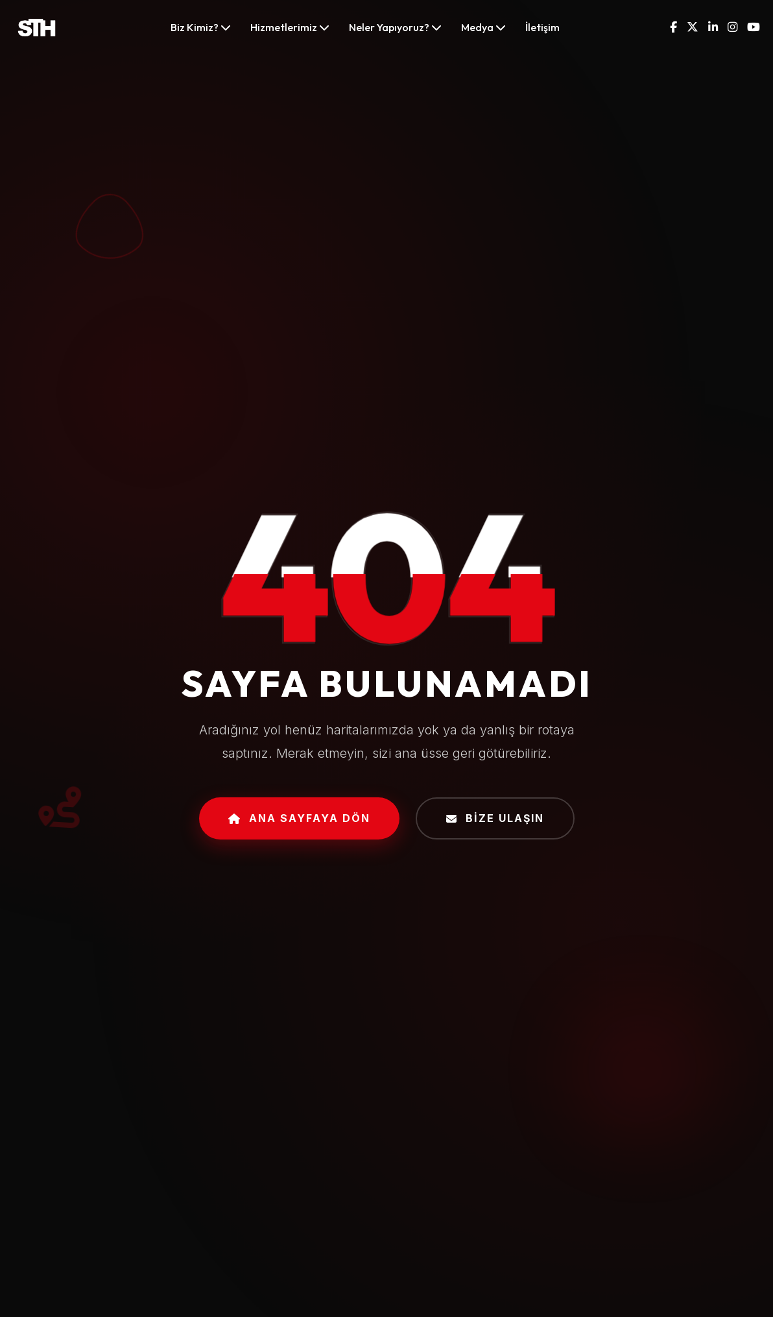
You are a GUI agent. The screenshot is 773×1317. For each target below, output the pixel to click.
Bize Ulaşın (495, 818)
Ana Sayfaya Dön (299, 818)
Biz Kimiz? (201, 27)
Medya (483, 27)
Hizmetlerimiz (289, 27)
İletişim (542, 27)
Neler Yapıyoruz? (395, 27)
